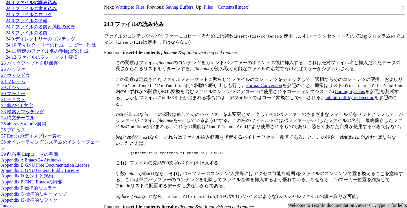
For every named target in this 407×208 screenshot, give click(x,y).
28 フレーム (13, 81)
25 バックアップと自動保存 (29, 63)
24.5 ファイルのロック (29, 14)
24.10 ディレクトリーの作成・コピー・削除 (51, 44)
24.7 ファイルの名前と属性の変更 (40, 26)
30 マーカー (13, 93)
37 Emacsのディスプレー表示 (31, 135)
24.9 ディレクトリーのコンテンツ (40, 38)
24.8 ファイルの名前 (27, 32)
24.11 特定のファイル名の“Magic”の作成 (47, 51)
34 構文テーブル (18, 117)
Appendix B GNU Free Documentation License (45, 165)
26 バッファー (15, 69)
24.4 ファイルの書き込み (31, 8)
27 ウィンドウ (15, 75)
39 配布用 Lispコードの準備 (29, 154)
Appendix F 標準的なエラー (29, 187)
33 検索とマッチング (22, 111)
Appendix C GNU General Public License (40, 170)
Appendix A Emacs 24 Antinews (31, 159)
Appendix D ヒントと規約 (27, 175)
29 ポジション (15, 87)
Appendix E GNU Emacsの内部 (31, 181)
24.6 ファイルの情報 (27, 20)
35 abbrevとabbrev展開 (23, 123)
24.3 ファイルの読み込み (31, 2)
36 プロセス (13, 129)
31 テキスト (13, 99)
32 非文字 (17, 105)
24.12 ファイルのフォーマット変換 (42, 57)
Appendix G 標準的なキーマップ (34, 194)
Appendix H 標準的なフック (29, 200)
